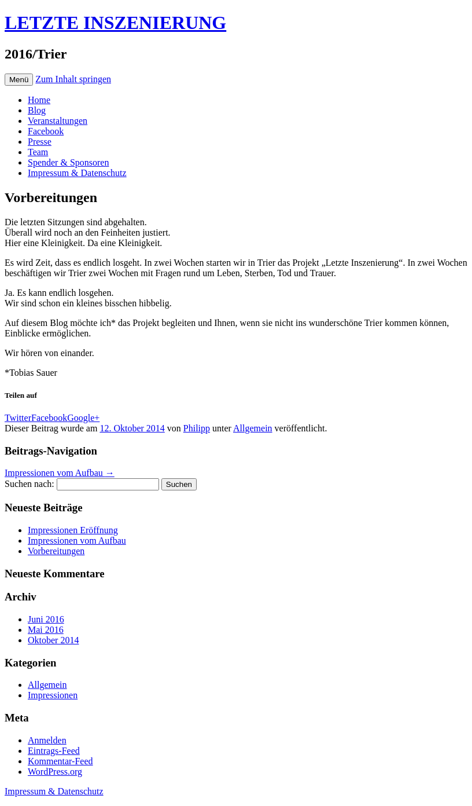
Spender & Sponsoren (68, 162)
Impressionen (53, 695)
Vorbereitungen (56, 551)
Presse (39, 141)
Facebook (46, 131)
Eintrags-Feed (54, 751)
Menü (18, 79)
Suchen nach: (29, 484)
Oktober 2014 (53, 640)
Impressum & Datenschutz (77, 173)
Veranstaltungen (57, 121)
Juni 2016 (46, 619)
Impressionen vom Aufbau (60, 473)
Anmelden (47, 740)
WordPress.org (55, 771)
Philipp (196, 428)
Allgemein (252, 428)
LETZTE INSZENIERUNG (115, 22)
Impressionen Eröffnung (73, 530)
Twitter (18, 418)
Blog (37, 110)
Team (38, 152)
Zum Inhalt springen (73, 79)
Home (39, 100)
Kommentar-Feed (60, 761)
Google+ (83, 418)
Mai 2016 (46, 630)
